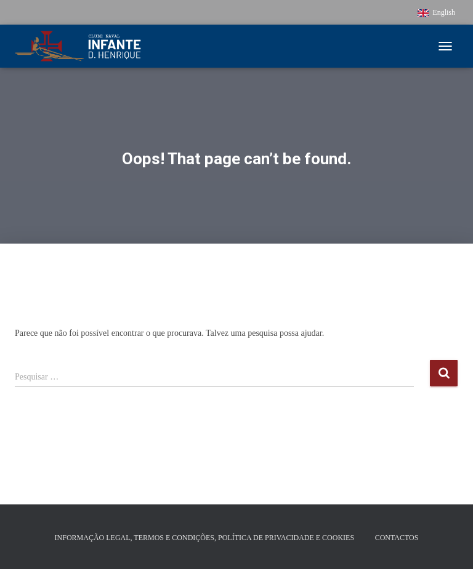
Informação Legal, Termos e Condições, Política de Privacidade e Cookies (205, 537)
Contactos (397, 537)
